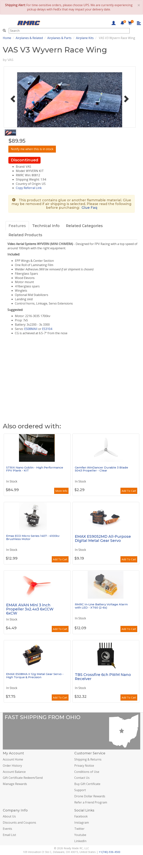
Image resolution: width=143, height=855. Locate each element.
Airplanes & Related (29, 38)
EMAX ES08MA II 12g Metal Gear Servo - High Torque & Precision (34, 675)
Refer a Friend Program (90, 802)
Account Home (13, 759)
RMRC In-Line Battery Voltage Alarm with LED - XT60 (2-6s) (101, 606)
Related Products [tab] (25, 235)
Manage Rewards (15, 784)
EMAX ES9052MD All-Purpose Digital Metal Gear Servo (103, 538)
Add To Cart (129, 491)
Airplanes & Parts (59, 38)
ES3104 (47, 329)
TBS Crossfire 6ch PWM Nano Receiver (103, 676)
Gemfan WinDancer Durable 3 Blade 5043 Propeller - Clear (101, 469)
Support (80, 790)
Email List (9, 835)
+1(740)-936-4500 (109, 852)
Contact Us (82, 778)
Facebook (81, 816)
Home (7, 38)
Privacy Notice (84, 766)
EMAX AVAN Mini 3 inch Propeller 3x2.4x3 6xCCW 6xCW (30, 609)
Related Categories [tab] (84, 226)
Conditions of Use (86, 772)
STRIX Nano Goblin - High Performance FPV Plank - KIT (34, 469)
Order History (12, 766)
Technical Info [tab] (46, 226)
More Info (61, 491)
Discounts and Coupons (19, 822)
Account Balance (14, 772)
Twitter (79, 829)
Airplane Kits (85, 38)
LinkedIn (80, 841)
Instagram (81, 822)
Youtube (80, 835)
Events (7, 829)
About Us (9, 816)
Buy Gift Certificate (87, 784)
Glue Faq (89, 208)
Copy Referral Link (29, 188)
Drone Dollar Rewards (89, 796)
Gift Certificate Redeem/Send (23, 778)
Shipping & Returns (87, 759)
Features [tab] (17, 226)
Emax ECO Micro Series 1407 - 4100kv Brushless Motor (32, 537)
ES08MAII (30, 329)
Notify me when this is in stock (32, 149)
